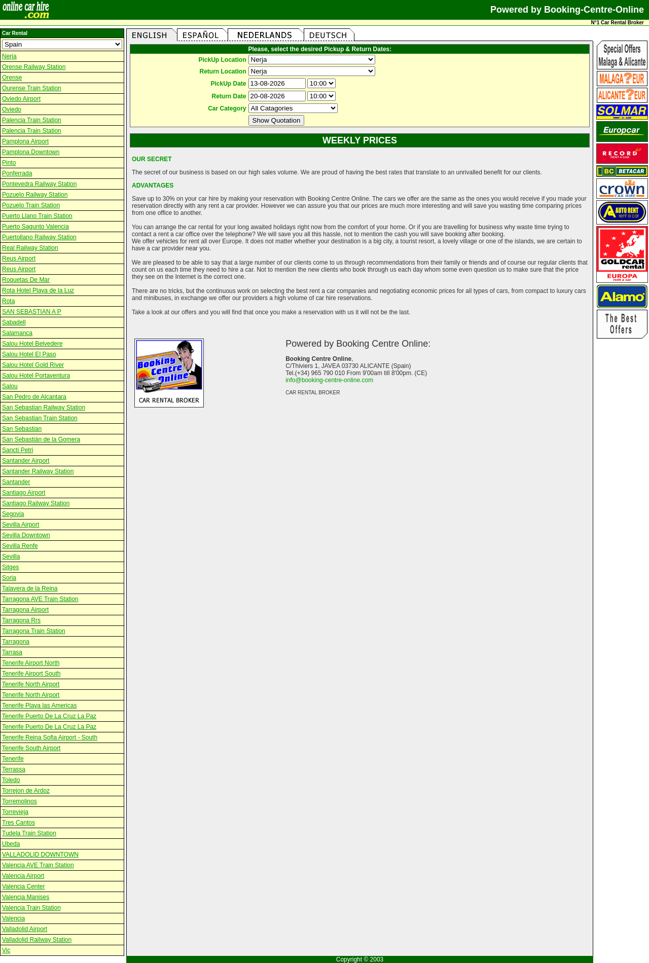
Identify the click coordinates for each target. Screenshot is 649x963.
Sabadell (14, 322)
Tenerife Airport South (31, 673)
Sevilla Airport (20, 524)
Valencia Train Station (31, 907)
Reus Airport (18, 258)
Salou (10, 386)
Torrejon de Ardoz (26, 790)
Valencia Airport (23, 875)
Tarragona (15, 641)
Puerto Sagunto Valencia (35, 226)
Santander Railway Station (38, 471)
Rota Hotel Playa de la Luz (38, 290)
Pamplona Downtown (30, 152)
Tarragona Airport (25, 609)
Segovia (13, 513)
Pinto (9, 162)
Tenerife (13, 758)
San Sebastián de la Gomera (41, 439)
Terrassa (13, 769)
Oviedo (11, 109)
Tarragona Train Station (33, 631)
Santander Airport (25, 460)
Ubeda (11, 843)
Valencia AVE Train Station (38, 865)
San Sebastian (22, 428)
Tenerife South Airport (31, 748)
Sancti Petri (17, 450)
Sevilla (11, 556)
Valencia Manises (25, 897)
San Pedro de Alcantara (34, 396)
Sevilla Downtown (26, 535)
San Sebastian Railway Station (43, 407)
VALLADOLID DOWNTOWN (40, 854)
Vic (6, 950)
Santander (16, 482)
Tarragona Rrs (21, 620)
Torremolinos (19, 801)
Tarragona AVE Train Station (40, 599)
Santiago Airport (23, 492)
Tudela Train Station (29, 833)
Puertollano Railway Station (39, 237)
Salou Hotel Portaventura (36, 375)
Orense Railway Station (33, 66)
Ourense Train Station (31, 88)
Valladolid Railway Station (36, 939)
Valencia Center (23, 886)
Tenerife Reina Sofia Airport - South (49, 737)
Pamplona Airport (25, 141)
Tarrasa (12, 652)
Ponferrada (17, 173)
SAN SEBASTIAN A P (31, 311)
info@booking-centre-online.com (329, 380)
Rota (8, 301)
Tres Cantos (18, 822)
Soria (9, 577)
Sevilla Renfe (20, 545)
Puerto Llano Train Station (37, 215)
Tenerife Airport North (30, 662)
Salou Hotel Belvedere (32, 343)
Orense (12, 77)
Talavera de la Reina (29, 588)
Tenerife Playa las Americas (39, 705)
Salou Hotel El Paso (29, 354)
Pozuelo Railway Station (34, 194)
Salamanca (17, 333)
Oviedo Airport (21, 98)
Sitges (10, 567)
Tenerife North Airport (30, 684)
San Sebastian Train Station (40, 418)
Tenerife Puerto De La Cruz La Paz (49, 716)
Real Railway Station (30, 247)
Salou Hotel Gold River (33, 364)
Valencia (13, 918)
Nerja (9, 56)
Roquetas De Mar (26, 279)
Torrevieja (15, 812)
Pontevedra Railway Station (39, 184)
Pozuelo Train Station (31, 205)
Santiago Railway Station (35, 503)
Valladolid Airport (24, 929)
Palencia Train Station (31, 120)
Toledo (11, 780)
